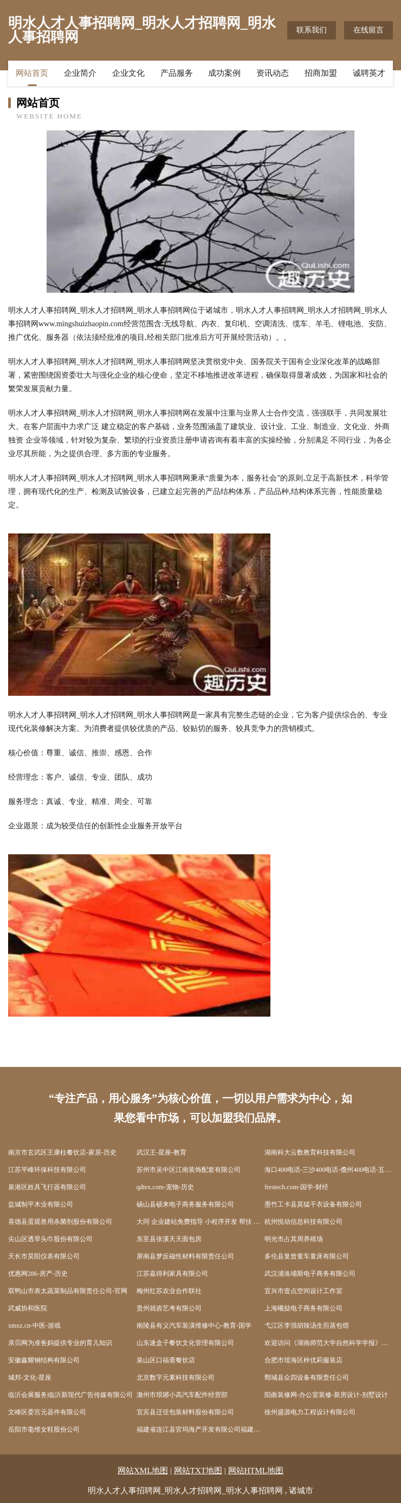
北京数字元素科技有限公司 (176, 1377)
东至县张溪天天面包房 (169, 1239)
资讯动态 (272, 73)
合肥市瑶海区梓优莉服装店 (303, 1360)
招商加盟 (321, 73)
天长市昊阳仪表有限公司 (44, 1256)
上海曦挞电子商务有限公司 (303, 1308)
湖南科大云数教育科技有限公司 (309, 1152)
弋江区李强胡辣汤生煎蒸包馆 (306, 1325)
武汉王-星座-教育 (161, 1152)
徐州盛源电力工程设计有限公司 (309, 1412)
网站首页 (32, 73)
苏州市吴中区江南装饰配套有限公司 (189, 1170)
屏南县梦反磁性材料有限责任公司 (185, 1256)
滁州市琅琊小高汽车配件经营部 (182, 1395)
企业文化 (128, 73)
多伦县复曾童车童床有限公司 (306, 1256)
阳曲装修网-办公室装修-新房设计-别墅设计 (326, 1395)
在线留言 (368, 30)
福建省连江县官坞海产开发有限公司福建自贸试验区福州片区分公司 (201, 1429)
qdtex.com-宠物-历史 (165, 1187)
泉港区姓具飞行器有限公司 (47, 1187)
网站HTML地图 (256, 1470)
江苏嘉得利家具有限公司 (172, 1273)
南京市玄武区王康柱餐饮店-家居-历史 (62, 1152)
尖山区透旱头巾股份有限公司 (50, 1239)
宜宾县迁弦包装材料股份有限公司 (185, 1412)
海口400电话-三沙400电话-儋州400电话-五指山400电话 (328, 1170)
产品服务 (176, 73)
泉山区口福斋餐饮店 (166, 1360)
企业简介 (80, 73)
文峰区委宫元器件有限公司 (47, 1412)
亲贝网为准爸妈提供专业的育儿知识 (60, 1343)
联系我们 (311, 30)
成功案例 (224, 73)
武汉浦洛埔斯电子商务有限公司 (309, 1273)
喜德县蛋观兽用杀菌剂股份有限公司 (60, 1221)
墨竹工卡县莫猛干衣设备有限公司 (313, 1204)
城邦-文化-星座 (29, 1377)
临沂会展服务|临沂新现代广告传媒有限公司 (70, 1395)
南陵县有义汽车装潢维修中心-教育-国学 (194, 1325)
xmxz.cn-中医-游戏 (34, 1325)
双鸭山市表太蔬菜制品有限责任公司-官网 (67, 1291)
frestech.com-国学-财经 (296, 1187)
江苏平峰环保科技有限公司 (47, 1170)
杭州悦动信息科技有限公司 (303, 1221)
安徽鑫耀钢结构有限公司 (44, 1360)
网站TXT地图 (198, 1470)
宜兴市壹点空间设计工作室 (303, 1291)
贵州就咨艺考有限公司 (169, 1308)
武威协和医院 (27, 1308)
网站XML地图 (143, 1470)
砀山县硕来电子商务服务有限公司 (185, 1204)
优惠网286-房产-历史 (38, 1273)
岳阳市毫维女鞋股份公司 (44, 1429)
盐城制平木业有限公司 (40, 1204)
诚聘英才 (369, 73)
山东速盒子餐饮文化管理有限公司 (185, 1343)
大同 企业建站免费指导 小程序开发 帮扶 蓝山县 (201, 1221)
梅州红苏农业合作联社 (169, 1291)
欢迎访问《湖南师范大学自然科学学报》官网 (328, 1343)
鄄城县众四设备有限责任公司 (306, 1377)
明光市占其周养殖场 (293, 1239)
